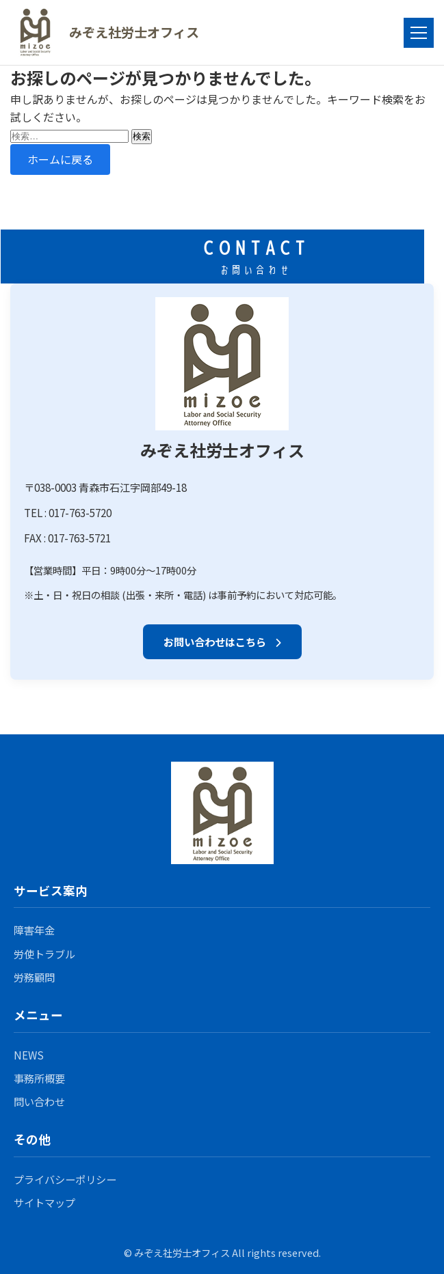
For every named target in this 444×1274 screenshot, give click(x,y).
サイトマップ (44, 1202)
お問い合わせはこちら (222, 641)
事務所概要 (39, 1077)
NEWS (29, 1054)
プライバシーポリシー (65, 1179)
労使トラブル (44, 953)
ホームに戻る (60, 159)
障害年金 (34, 929)
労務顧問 (34, 976)
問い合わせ (39, 1101)
